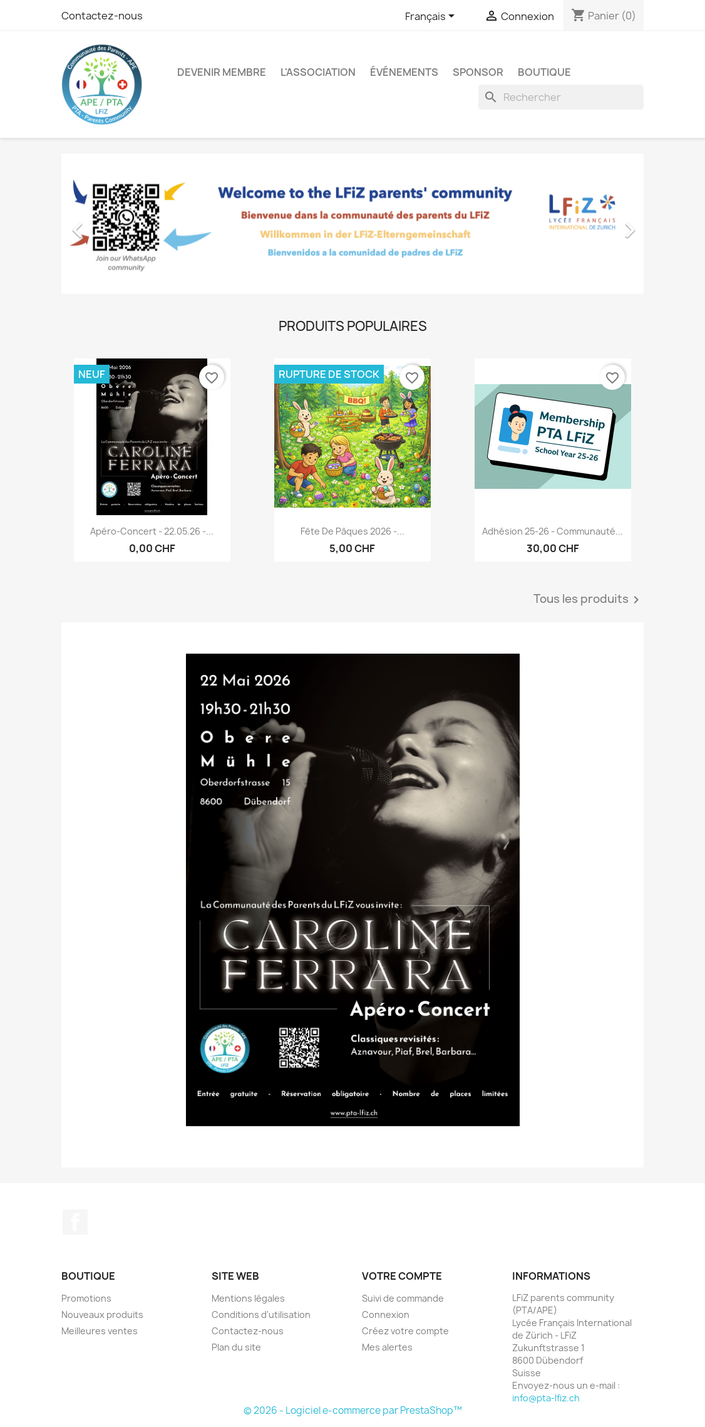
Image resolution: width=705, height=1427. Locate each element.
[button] (105, 224)
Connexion (385, 1314)
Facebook (75, 1222)
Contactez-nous (102, 16)
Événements (404, 72)
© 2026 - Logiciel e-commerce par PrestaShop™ (353, 1410)
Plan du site (236, 1347)
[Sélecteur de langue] (432, 16)
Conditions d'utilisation (261, 1314)
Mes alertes (387, 1347)
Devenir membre (221, 72)
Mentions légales (248, 1298)
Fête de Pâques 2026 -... (352, 531)
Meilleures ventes (99, 1331)
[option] (352, 224)
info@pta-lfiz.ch (546, 1398)
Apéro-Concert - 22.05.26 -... (152, 531)
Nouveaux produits (102, 1314)
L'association (318, 72)
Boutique (544, 72)
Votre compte (402, 1276)
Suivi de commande (403, 1298)
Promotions (86, 1298)
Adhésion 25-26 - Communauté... (552, 531)
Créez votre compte (405, 1331)
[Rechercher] (561, 97)
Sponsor (478, 72)
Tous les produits (588, 599)
